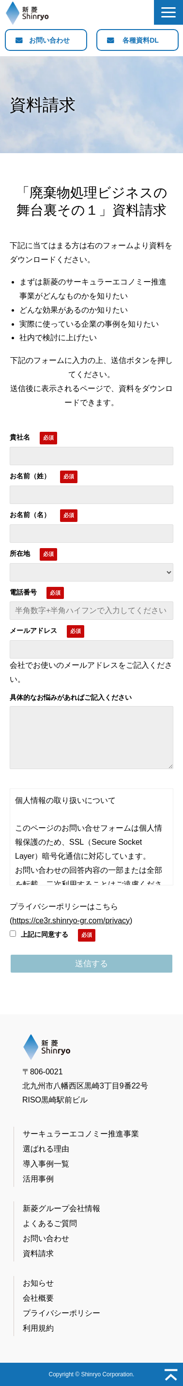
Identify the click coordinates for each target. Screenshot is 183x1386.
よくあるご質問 (50, 1223)
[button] (168, 12)
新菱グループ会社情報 (61, 1208)
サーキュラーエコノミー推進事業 (81, 1134)
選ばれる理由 (46, 1149)
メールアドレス (33, 630)
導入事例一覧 (46, 1164)
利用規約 (38, 1328)
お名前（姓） (30, 476)
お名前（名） (30, 515)
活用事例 (38, 1179)
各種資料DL (140, 40)
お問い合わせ (49, 40)
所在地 (20, 553)
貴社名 (20, 437)
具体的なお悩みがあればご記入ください (71, 697)
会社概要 (38, 1298)
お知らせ (38, 1283)
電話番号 (23, 592)
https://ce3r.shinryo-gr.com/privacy (71, 920)
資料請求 (38, 1253)
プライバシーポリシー (61, 1313)
